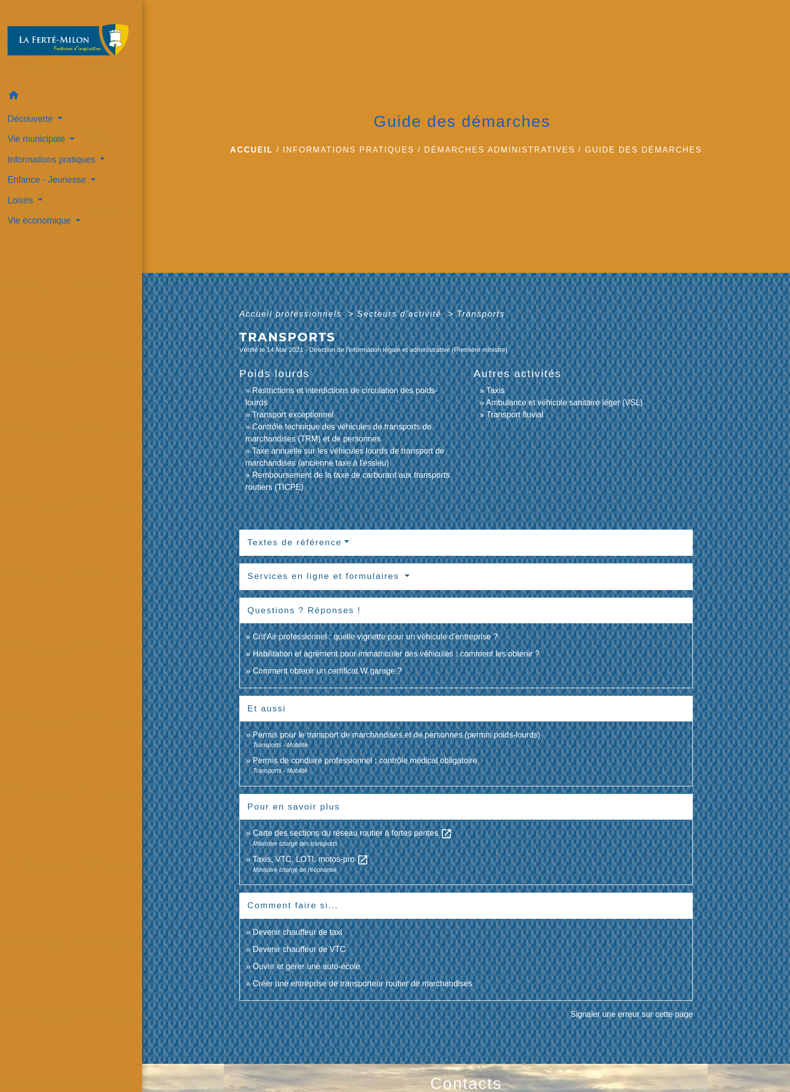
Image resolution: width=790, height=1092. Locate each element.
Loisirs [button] (22, 200)
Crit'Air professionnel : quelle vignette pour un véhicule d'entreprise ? (374, 636)
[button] (71, 97)
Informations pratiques (348, 149)
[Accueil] (71, 43)
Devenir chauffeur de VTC (299, 949)
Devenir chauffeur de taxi (297, 932)
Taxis (495, 390)
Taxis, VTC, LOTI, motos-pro (310, 859)
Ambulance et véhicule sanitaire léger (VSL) (564, 402)
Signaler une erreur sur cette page (631, 1014)
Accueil (251, 149)
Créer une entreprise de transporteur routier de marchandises (362, 983)
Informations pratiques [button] (53, 160)
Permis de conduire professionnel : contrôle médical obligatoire (364, 760)
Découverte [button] (31, 119)
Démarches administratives (499, 149)
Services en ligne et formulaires (325, 576)
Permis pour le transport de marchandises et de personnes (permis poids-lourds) (396, 735)
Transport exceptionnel (293, 414)
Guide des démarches (643, 149)
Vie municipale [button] (38, 139)
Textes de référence (294, 542)
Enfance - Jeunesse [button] (48, 180)
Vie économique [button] (41, 220)
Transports (481, 314)
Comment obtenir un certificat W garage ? (327, 671)
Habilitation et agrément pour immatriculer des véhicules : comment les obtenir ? (395, 653)
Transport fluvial (514, 414)
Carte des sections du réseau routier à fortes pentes (352, 833)
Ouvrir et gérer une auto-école (306, 966)
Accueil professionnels (292, 314)
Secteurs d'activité (401, 314)
